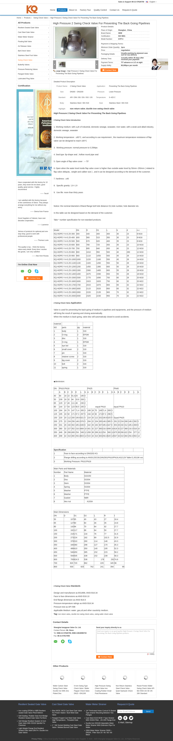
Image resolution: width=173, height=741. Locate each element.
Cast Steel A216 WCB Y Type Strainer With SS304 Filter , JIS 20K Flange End (100, 719)
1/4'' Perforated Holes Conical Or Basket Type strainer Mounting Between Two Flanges (101, 713)
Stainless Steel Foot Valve (27, 55)
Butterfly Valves (23, 65)
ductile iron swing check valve (82, 614)
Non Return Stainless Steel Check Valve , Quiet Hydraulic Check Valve (124, 689)
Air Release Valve (24, 46)
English (153, 2)
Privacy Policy (37, 739)
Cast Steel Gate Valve (26, 32)
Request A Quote (129, 10)
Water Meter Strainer (26, 37)
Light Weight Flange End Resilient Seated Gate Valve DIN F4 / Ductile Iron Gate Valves (33, 730)
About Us (73, 10)
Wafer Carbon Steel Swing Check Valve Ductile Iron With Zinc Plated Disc (61, 689)
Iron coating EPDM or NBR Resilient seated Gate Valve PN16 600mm (32, 712)
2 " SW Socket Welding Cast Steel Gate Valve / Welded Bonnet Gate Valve (67, 726)
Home (52, 10)
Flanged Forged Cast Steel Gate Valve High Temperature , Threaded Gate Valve (66, 720)
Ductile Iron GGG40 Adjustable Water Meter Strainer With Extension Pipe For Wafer (100, 725)
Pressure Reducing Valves (28, 69)
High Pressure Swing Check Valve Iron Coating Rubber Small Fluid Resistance (103, 689)
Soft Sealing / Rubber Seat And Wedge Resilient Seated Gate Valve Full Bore (33, 717)
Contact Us (114, 10)
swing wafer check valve (104, 614)
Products (62, 10)
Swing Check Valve (40, 18)
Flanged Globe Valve (26, 74)
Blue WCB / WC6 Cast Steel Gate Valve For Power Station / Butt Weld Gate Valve (67, 713)
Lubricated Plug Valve (26, 79)
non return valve (64, 614)
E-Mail (121, 722)
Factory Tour (85, 10)
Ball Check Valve (24, 51)
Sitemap (128, 722)
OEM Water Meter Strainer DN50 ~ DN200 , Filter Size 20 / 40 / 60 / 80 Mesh (99, 732)
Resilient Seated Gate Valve (28, 28)
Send (148, 711)
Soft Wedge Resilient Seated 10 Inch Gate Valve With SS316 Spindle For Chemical (32, 723)
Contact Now (110, 70)
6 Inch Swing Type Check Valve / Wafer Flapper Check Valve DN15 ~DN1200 (81, 689)
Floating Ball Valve (25, 42)
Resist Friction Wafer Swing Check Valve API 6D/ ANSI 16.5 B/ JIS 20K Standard (145, 689)
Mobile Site (122, 726)
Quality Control (100, 10)
